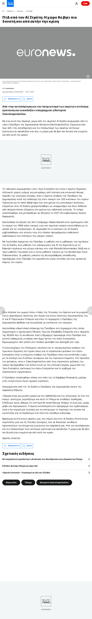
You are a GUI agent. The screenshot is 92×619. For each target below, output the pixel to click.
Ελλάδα (29, 11)
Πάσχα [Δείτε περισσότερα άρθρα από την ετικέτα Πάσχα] (28, 482)
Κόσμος (20, 11)
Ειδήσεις (10, 11)
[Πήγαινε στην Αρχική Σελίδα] (10, 3)
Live (85, 3)
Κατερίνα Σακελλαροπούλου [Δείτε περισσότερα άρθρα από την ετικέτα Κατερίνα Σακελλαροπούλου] (54, 482)
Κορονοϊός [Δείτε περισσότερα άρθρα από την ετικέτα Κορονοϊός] (11, 482)
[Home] (3, 11)
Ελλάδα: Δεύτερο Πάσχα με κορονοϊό (20, 466)
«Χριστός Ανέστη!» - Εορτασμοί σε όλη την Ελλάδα (26, 472)
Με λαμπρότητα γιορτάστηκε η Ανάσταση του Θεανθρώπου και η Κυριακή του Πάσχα (42, 459)
